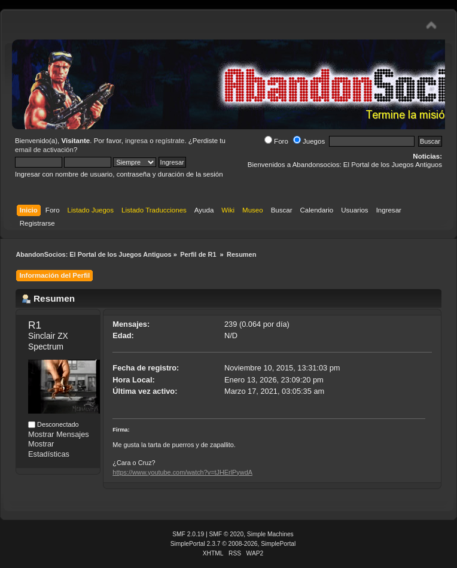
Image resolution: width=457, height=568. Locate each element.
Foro (276, 141)
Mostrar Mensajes (58, 434)
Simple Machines (270, 534)
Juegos (309, 141)
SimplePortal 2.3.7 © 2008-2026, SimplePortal (233, 543)
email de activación (44, 149)
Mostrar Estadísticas (48, 448)
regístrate (170, 140)
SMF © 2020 (226, 534)
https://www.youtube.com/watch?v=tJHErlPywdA (182, 472)
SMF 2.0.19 (188, 534)
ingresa (136, 140)
